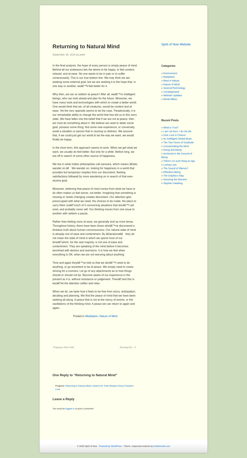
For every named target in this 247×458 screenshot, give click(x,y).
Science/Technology (174, 88)
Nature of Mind (108, 316)
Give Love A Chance (174, 135)
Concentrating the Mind (176, 146)
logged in (69, 408)
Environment (170, 73)
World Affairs (170, 99)
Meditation (91, 316)
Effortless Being (172, 172)
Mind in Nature (171, 80)
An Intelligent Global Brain (177, 138)
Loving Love (170, 164)
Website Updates (172, 95)
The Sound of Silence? (175, 168)
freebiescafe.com (161, 446)
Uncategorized (171, 91)
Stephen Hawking (173, 183)
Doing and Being (172, 149)
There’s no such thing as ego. (179, 161)
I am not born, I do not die (177, 131)
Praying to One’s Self (63, 347)
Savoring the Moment (175, 179)
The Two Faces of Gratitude (178, 142)
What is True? (171, 127)
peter (82, 54)
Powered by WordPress (110, 446)
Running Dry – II (128, 347)
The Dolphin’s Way (173, 175)
